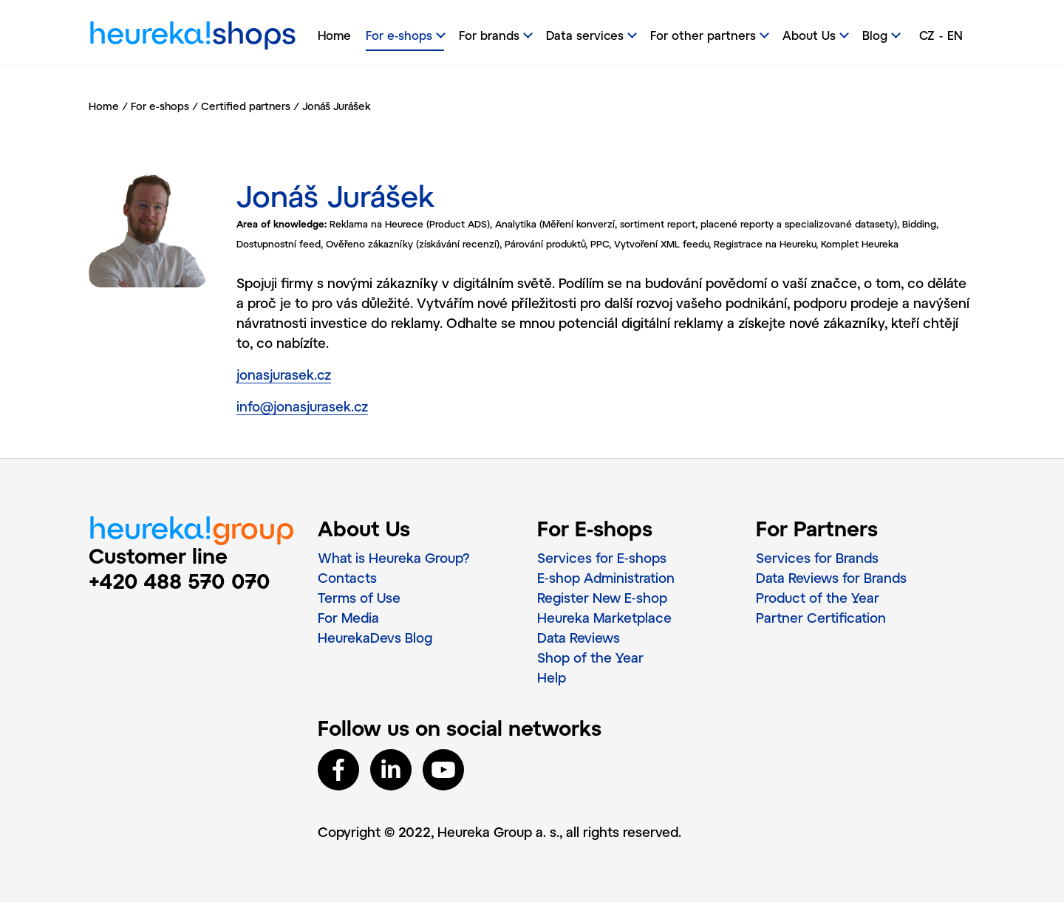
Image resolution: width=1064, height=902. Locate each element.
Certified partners (245, 106)
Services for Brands (817, 558)
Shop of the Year (590, 657)
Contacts (347, 578)
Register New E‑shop (602, 598)
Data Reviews (578, 637)
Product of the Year (817, 598)
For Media (348, 617)
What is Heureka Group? (394, 558)
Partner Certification (821, 617)
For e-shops (160, 106)
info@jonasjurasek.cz (302, 406)
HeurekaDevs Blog (375, 637)
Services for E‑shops (601, 558)
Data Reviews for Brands (831, 578)
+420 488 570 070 (179, 580)
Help (551, 677)
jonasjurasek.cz (283, 374)
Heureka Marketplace (604, 617)
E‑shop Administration (606, 578)
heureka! (192, 36)
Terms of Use (359, 598)
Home (334, 35)
